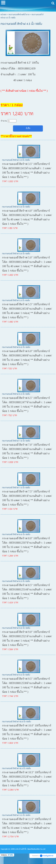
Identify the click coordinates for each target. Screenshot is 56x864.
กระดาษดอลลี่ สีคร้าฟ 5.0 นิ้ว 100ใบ (16, 253)
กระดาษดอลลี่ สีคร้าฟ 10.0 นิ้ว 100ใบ (16, 721)
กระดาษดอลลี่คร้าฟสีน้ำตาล (19, 14)
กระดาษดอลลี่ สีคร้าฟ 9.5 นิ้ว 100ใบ (16, 674)
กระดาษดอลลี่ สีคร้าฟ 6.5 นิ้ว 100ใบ (16, 394)
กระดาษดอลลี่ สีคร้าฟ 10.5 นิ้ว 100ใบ (16, 768)
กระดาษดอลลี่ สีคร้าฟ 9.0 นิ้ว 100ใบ (16, 628)
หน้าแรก (3, 14)
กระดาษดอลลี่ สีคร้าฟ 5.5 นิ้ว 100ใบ (16, 300)
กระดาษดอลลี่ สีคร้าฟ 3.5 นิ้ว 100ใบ (16, 160)
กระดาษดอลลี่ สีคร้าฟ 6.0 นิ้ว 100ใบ (16, 347)
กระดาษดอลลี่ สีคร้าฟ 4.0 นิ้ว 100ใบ (16, 206)
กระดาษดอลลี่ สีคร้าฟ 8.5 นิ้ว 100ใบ (16, 581)
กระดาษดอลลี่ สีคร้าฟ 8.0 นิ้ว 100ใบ (16, 534)
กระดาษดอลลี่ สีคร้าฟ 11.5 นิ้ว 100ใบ (16, 815)
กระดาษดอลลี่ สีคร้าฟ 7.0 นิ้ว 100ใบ (16, 440)
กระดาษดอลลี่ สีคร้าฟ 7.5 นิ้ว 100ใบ (16, 487)
